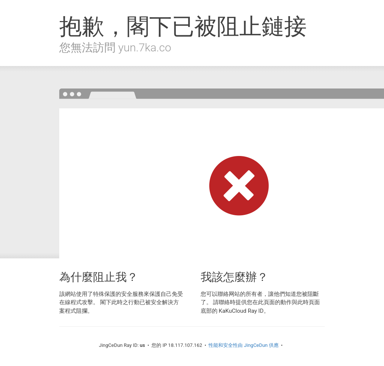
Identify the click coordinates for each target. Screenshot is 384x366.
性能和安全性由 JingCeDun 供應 (243, 345)
